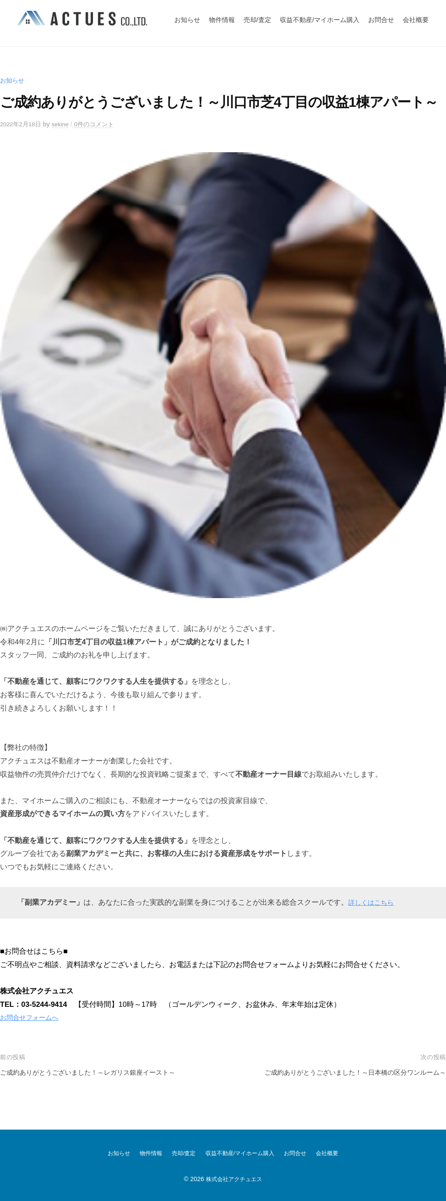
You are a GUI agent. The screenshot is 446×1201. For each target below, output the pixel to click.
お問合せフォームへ (33, 1017)
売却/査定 (257, 19)
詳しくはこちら (374, 902)
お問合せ (381, 19)
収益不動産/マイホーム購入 (319, 19)
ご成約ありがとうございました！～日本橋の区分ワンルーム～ (343, 1072)
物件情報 (222, 19)
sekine (65, 124)
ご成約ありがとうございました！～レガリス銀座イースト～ (99, 1072)
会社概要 (416, 19)
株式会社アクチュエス (234, 1178)
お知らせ (187, 19)
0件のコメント (101, 124)
